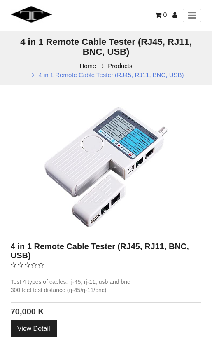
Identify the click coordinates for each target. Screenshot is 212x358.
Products (120, 65)
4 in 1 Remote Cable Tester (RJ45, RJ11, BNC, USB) (111, 74)
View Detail (33, 328)
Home (87, 65)
